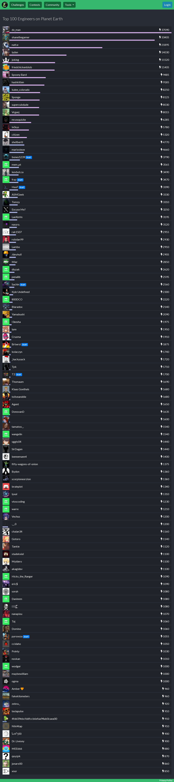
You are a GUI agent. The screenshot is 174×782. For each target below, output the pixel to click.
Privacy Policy (165, 780)
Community (52, 4)
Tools (68, 4)
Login (167, 4)
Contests (35, 4)
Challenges (17, 4)
